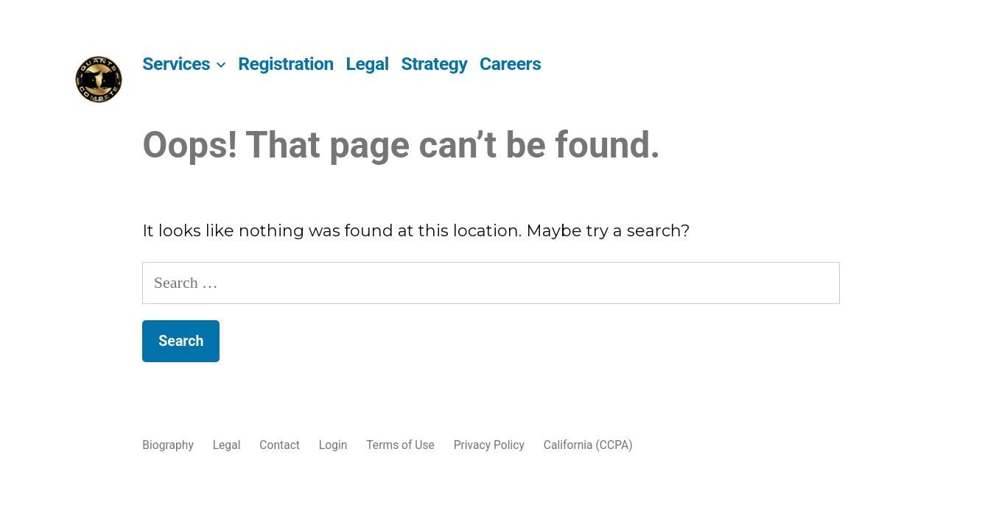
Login (333, 445)
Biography (167, 445)
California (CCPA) (588, 445)
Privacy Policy (489, 445)
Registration (286, 63)
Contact (279, 445)
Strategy (434, 63)
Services (176, 63)
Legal (367, 63)
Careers (510, 63)
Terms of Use (400, 445)
